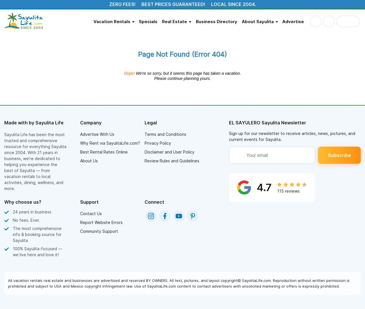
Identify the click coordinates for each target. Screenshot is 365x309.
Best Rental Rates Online (104, 152)
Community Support (99, 231)
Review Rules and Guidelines (172, 160)
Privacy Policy (158, 143)
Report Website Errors (101, 222)
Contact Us (91, 213)
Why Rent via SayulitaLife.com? (110, 143)
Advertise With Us (97, 134)
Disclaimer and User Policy (169, 152)
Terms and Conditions (165, 134)
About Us (89, 160)
